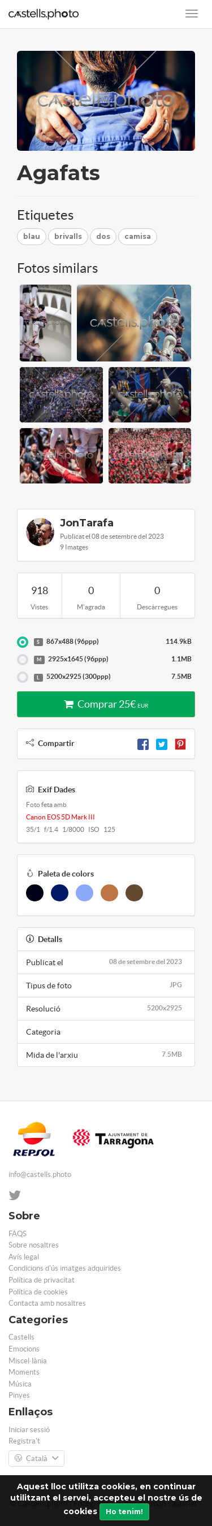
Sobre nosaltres (33, 1245)
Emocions (24, 1349)
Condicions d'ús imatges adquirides (64, 1268)
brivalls (68, 236)
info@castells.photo (39, 1174)
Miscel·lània (27, 1361)
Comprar (106, 704)
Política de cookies (38, 1292)
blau (31, 236)
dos (103, 236)
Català (36, 1458)
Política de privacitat (41, 1280)
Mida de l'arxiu (106, 1054)
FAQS (17, 1233)
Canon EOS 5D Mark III (60, 817)
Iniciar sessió (29, 1429)
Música (20, 1384)
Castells (21, 1337)
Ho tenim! (124, 1511)
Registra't (24, 1441)
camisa (137, 236)
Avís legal (23, 1257)
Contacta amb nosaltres (47, 1303)
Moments (24, 1372)
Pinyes (19, 1395)
